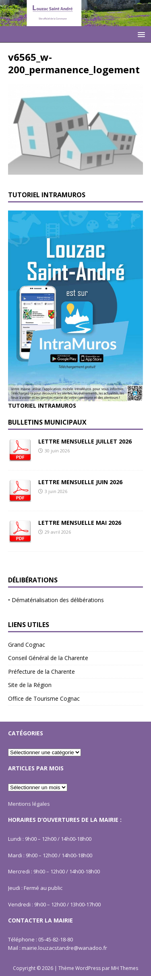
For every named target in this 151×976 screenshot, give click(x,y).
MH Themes (124, 968)
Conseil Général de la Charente (48, 658)
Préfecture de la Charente (41, 671)
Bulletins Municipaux (47, 422)
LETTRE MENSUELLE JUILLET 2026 (85, 441)
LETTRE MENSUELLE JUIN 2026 (80, 482)
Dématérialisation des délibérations (58, 600)
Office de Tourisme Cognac (44, 698)
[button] (140, 34)
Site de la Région (30, 685)
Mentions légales (29, 803)
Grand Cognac (26, 644)
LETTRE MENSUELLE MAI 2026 (79, 522)
